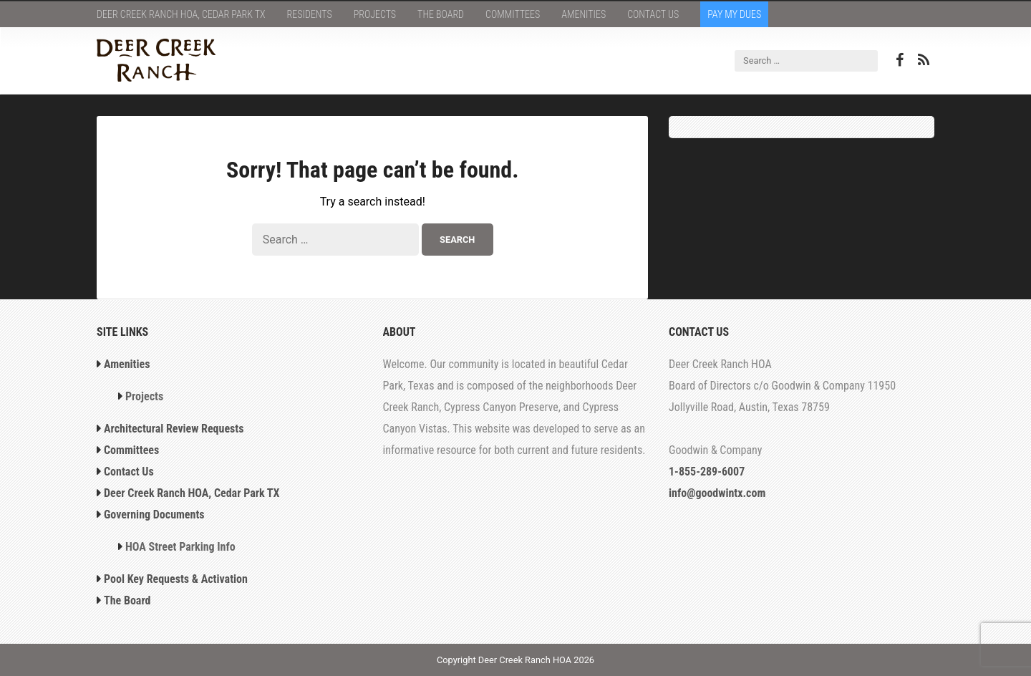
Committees (512, 14)
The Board (440, 14)
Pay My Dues (734, 14)
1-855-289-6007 (707, 471)
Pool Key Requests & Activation (176, 579)
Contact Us (653, 14)
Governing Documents (154, 514)
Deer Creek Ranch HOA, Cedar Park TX (181, 14)
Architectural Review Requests (174, 428)
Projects (375, 14)
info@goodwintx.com (717, 493)
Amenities (583, 14)
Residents (309, 14)
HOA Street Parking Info (180, 547)
